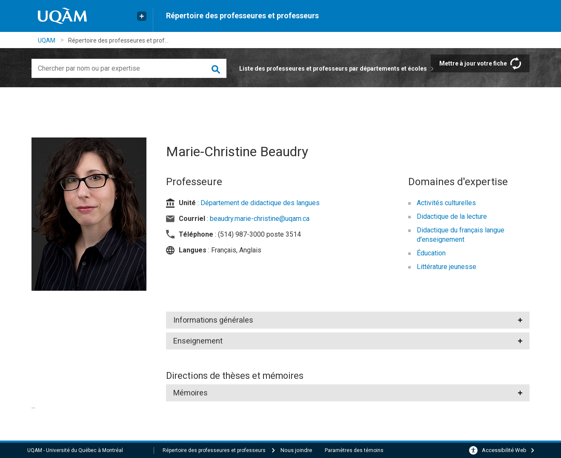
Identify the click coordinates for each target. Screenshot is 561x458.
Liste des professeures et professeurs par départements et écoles (333, 68)
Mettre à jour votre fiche (473, 63)
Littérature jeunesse (446, 267)
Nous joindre (296, 450)
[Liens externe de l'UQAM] (141, 16)
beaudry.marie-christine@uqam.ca (259, 219)
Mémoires (190, 392)
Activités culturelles (446, 203)
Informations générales (212, 319)
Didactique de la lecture (452, 216)
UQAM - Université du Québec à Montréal (75, 450)
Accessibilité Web (504, 450)
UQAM (46, 40)
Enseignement (198, 340)
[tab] (348, 320)
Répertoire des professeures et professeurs (242, 15)
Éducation (431, 253)
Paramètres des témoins (354, 450)
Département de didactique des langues (260, 203)
